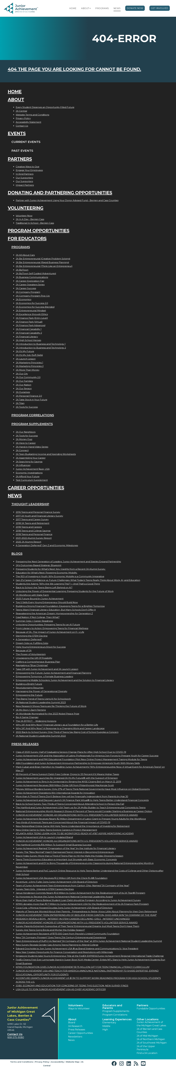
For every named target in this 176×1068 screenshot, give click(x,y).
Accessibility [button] (57, 1062)
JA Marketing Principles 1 (29, 362)
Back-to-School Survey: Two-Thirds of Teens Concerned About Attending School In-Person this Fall (70, 804)
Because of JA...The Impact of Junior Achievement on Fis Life (50, 632)
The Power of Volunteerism (31, 654)
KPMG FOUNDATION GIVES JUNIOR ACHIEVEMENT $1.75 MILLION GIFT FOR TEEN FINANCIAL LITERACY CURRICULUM (82, 967)
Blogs (16, 553)
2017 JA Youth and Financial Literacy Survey (39, 515)
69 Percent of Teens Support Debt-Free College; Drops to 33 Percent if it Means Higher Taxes (67, 774)
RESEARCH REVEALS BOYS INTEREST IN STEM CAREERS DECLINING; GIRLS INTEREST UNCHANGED (73, 918)
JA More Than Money (27, 370)
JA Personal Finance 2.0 (29, 395)
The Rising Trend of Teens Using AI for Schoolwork (43, 698)
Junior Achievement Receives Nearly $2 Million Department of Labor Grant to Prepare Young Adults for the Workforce (81, 818)
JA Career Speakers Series (30, 284)
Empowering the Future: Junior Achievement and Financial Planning (53, 672)
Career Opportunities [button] (80, 1033)
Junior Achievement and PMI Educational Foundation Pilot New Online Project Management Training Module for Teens (81, 759)
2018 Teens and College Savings (33, 530)
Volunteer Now (24, 215)
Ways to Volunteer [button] (79, 1008)
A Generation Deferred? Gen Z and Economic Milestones (47, 545)
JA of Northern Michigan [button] (151, 1039)
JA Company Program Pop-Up (33, 295)
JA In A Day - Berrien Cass (30, 219)
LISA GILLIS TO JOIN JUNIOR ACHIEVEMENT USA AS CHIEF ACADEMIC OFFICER (61, 989)
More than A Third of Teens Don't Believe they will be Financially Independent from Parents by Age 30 (72, 796)
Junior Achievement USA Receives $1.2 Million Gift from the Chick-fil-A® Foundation (61, 878)
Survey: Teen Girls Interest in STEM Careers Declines (45, 889)
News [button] (71, 1040)
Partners (20, 159)
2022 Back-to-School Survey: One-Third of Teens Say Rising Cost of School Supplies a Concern (67, 732)
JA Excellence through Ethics (32, 314)
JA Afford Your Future (27, 476)
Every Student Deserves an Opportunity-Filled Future (45, 107)
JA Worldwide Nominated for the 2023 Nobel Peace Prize (47, 713)
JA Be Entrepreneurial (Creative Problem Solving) (43, 258)
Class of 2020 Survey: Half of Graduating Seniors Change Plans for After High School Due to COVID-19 (71, 752)
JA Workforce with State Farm (32, 595)
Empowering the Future (29, 695)
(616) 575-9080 (15, 1037)
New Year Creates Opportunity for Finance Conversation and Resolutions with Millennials (64, 952)
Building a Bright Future (29, 684)
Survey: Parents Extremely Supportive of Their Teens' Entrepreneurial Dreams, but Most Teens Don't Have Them (77, 926)
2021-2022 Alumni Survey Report (34, 538)
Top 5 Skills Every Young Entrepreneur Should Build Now (47, 602)
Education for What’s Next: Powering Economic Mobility (47, 572)
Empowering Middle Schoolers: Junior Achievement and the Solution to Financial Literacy (65, 680)
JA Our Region (24, 388)
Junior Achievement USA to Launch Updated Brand (44, 837)
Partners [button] (142, 1005)
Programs (102, 8)
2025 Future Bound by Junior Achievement (39, 598)
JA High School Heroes (28, 340)
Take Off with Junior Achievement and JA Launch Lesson (47, 669)
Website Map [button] (72, 1062)
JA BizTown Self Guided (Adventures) (36, 273)
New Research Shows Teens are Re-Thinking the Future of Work (51, 706)
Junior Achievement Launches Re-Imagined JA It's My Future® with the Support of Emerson (67, 778)
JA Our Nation (23, 384)
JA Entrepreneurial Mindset (31, 310)
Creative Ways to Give (27, 166)
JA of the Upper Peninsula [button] (146, 1048)
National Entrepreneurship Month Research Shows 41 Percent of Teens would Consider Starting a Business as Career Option (84, 811)
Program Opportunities (38, 230)
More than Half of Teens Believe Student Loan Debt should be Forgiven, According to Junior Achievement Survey (78, 900)
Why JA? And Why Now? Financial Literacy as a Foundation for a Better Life (57, 724)
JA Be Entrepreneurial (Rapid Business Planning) (42, 262)
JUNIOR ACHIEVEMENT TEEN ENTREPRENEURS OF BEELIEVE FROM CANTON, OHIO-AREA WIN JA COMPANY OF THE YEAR (86, 915)
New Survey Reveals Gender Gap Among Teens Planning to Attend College (57, 944)
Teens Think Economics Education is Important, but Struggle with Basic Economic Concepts (66, 859)
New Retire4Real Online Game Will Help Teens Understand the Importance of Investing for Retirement (73, 826)
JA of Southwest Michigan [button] (152, 1042)
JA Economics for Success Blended (35, 307)
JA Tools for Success (27, 407)
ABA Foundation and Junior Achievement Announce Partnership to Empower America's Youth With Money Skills (78, 763)
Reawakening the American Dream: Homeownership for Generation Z (54, 613)
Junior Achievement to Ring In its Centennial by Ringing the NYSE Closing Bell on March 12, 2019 (68, 781)
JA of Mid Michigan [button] (147, 1035)
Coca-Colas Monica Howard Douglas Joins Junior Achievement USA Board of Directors (64, 907)
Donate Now (135, 8)
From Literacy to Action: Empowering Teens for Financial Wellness (52, 628)
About (85, 8)
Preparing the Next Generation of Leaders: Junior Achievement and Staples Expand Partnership (68, 561)
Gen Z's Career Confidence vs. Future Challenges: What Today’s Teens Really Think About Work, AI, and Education (78, 580)
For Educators (27, 238)
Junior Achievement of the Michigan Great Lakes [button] (151, 1024)
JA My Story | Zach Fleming (31, 710)
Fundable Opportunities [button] (151, 1008)
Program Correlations (32, 415)
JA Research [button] (75, 1026)
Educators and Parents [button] (112, 1006)
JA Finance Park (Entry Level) (32, 318)
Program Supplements (32, 424)
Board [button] (71, 1022)
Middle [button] (106, 1026)
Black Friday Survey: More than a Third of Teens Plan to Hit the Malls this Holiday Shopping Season (69, 855)
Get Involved (159, 8)
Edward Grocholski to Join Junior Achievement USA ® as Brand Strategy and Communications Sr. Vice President (77, 948)
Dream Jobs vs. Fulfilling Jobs (32, 643)
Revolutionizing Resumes (29, 687)
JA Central (21, 111)
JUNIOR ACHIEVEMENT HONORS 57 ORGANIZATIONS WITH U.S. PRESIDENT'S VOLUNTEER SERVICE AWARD (77, 922)
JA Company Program (28, 292)
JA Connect (22, 450)
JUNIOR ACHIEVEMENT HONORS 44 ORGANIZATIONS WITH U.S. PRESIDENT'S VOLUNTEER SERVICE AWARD (77, 841)
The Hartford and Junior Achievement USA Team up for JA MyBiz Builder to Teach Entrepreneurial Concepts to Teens (80, 807)
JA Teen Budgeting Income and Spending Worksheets (46, 454)
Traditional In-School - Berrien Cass (35, 223)
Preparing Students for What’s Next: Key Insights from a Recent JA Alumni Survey (61, 569)
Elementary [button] (109, 1022)
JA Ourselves (23, 392)
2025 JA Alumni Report (28, 541)
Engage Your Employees (29, 170)
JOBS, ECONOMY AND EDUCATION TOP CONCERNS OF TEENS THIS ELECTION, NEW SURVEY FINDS (72, 985)
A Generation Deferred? (29, 639)
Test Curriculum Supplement (32, 480)
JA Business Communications (32, 277)
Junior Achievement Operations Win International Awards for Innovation (55, 792)
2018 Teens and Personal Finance (34, 534)
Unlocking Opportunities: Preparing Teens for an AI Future (48, 624)
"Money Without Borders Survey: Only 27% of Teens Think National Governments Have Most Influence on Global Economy (83, 789)
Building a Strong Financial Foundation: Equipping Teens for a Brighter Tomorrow (60, 606)
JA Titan (20, 403)
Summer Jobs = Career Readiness (34, 621)
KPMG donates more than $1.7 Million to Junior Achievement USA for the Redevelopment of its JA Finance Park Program (82, 904)
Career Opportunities (36, 487)
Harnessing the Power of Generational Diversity (41, 691)
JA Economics (23, 299)
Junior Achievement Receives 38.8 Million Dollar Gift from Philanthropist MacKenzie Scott (65, 785)
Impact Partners (25, 185)
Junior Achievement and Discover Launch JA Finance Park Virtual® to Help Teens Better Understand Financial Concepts (82, 800)
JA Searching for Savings (29, 461)
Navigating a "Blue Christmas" (32, 665)
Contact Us (22, 125)
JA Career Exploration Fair (30, 281)
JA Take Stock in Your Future (31, 399)
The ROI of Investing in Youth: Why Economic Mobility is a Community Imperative (60, 576)
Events (17, 133)
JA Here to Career (26, 443)
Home (73, 8)
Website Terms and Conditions (32, 114)
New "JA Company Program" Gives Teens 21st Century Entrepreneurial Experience (61, 937)
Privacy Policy (23, 118)
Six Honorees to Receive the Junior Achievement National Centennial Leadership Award (64, 896)
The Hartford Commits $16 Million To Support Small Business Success (53, 844)
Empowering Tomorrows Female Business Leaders (44, 676)
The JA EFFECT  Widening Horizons (36, 721)
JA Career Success (26, 288)
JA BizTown (22, 269)
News (117, 8)
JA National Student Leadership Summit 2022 (41, 735)
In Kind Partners (24, 174)
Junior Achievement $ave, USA (33, 469)
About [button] (72, 1019)
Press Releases (25, 744)
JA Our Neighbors (25, 432)
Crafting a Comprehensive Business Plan (38, 661)
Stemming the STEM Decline (32, 635)
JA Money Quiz (24, 439)
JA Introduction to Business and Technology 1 (41, 344)
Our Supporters (24, 177)
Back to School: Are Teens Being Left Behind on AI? (44, 587)
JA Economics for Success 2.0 (32, 303)
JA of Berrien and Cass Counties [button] (149, 1031)
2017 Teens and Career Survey (32, 519)
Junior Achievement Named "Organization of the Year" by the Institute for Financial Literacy (66, 848)
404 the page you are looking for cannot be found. (74, 69)
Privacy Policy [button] (42, 1062)
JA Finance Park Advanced (30, 325)
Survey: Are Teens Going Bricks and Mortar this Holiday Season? (50, 930)
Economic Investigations (29, 472)
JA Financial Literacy (27, 336)
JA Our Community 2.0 (28, 377)
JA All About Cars (25, 255)
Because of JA (24, 650)
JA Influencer (23, 465)
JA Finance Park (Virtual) (29, 321)
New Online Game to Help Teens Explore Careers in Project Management (56, 830)
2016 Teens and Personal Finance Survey (38, 512)
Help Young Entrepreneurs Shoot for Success (41, 647)
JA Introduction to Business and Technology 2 (41, 347)
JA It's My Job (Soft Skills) (29, 355)
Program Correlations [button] (114, 1014)
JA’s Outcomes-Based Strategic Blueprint (38, 565)
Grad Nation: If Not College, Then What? (38, 617)
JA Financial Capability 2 (29, 332)
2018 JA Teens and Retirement (32, 523)
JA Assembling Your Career (31, 457)
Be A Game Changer (27, 717)
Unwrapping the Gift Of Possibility (34, 658)
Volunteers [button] (75, 1005)
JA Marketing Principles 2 (30, 366)
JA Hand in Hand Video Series (32, 446)
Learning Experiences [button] (117, 1019)
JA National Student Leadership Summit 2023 (41, 702)
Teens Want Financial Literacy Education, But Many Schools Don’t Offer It (56, 609)
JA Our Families (24, 381)
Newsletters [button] (75, 1036)
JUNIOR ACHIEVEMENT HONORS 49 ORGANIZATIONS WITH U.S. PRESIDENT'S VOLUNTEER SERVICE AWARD (77, 815)
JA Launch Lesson (26, 358)
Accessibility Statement (28, 122)
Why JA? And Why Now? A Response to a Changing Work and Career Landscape (60, 728)
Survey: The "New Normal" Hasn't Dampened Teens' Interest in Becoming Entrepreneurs (65, 852)
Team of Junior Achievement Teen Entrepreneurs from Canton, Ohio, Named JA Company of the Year (72, 885)
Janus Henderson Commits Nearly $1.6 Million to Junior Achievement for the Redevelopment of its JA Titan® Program (80, 893)
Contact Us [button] (14, 1034)
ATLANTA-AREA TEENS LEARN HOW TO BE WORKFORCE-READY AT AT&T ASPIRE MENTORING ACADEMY (75, 833)
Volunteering (25, 208)
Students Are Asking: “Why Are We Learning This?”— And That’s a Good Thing (58, 583)
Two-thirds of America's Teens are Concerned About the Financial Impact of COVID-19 (63, 822)
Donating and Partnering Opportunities (60, 192)
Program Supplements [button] (115, 1011)
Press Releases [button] (76, 1029)
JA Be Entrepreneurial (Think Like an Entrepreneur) (44, 266)
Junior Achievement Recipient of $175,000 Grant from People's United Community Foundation (67, 933)
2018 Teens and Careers (29, 527)
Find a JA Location (147, 1053)
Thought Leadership (30, 504)
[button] (90, 8)
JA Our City (22, 373)
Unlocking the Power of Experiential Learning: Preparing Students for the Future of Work (65, 591)
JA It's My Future (25, 351)
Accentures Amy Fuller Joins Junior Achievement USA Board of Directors (56, 881)
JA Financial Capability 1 (29, 329)
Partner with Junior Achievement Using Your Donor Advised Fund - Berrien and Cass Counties (67, 200)
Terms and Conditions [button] (21, 1062)
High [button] (105, 1029)
